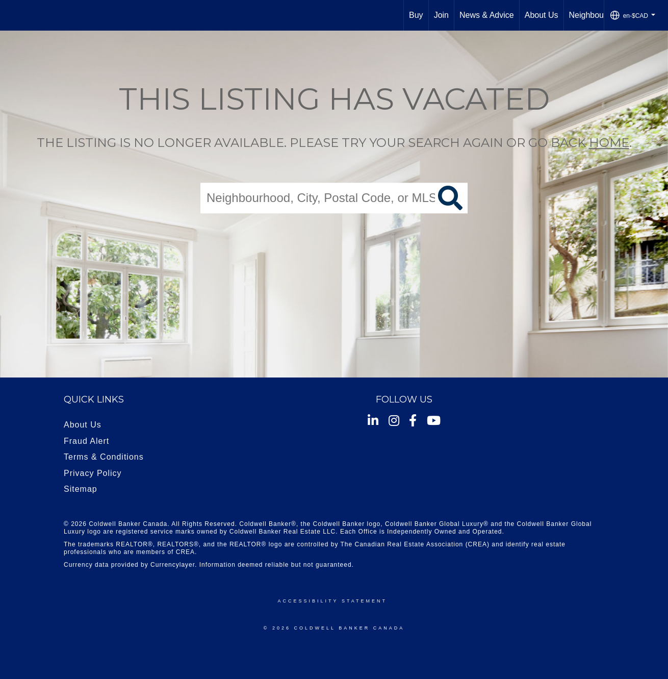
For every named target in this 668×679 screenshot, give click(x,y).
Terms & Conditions (104, 456)
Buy (416, 15)
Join (441, 15)
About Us (541, 15)
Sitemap (80, 489)
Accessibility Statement (332, 600)
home (609, 142)
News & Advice (486, 15)
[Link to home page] (13, 15)
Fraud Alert (86, 441)
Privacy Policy (93, 473)
